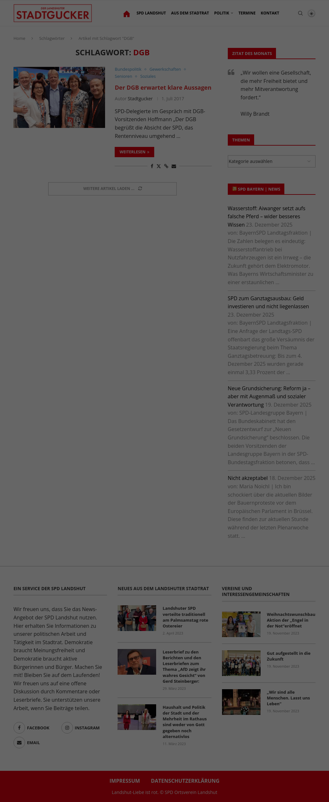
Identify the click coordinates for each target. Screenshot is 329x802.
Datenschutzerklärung (218, 110)
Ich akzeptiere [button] (164, 154)
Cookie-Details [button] (129, 214)
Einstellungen (194, 118)
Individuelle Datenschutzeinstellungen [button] (164, 198)
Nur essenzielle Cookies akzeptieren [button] (164, 176)
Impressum (202, 214)
